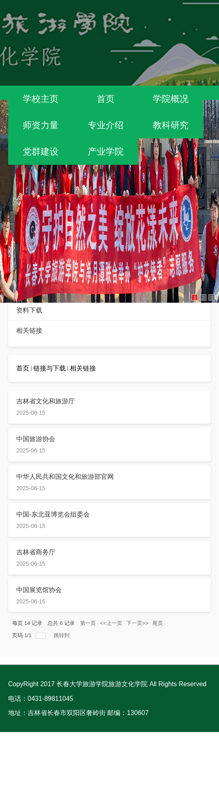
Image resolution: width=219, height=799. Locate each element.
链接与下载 (49, 368)
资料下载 (29, 310)
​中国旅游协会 (35, 438)
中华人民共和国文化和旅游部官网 (65, 476)
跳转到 (62, 635)
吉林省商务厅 (35, 552)
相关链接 (29, 330)
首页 (22, 368)
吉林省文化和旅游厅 (45, 401)
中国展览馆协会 (39, 589)
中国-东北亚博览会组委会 (53, 514)
